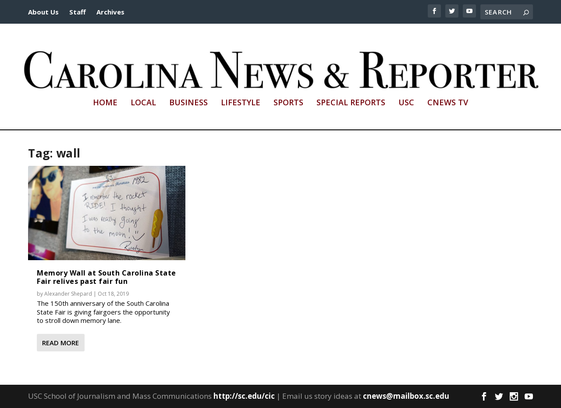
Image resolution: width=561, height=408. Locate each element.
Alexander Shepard (68, 293)
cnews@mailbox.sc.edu (406, 396)
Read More (60, 342)
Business (188, 103)
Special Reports (350, 103)
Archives (110, 11)
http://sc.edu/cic (244, 396)
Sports (288, 103)
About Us (43, 11)
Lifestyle (240, 103)
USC (406, 103)
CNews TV (447, 103)
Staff (77, 11)
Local (143, 103)
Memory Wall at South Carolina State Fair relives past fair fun (106, 277)
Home (105, 103)
